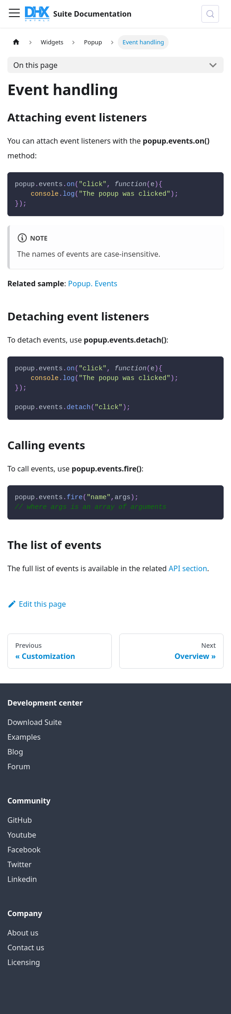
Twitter (19, 864)
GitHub (19, 820)
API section (188, 568)
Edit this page (36, 604)
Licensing (23, 962)
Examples (24, 737)
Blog (15, 752)
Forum (18, 766)
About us (22, 933)
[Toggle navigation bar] (14, 14)
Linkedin (22, 879)
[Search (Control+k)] (210, 14)
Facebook (24, 850)
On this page (35, 65)
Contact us (25, 947)
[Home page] (16, 42)
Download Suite (34, 722)
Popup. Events (92, 283)
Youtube (21, 835)
